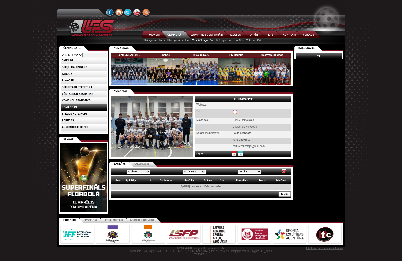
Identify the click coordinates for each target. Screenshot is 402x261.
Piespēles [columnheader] (242, 180)
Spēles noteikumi (74, 113)
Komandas (69, 107)
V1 (318, 55)
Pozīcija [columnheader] (189, 180)
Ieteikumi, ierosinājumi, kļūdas (324, 248)
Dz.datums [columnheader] (166, 180)
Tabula (67, 73)
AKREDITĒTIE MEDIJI (75, 127)
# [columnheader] (150, 180)
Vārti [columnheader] (223, 180)
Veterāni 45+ (253, 40)
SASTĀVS (120, 163)
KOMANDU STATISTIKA (76, 100)
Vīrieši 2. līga (218, 40)
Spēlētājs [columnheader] (131, 180)
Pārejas (68, 120)
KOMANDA (120, 90)
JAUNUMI (154, 34)
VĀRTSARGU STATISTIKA (78, 93)
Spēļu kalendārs (74, 67)
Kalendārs (306, 48)
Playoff (68, 80)
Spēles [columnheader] (208, 180)
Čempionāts (72, 48)
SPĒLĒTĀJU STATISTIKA (77, 87)
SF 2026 (68, 138)
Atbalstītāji (114, 220)
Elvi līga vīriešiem (154, 40)
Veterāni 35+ (236, 40)
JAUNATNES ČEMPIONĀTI (207, 34)
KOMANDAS (121, 48)
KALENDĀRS (141, 163)
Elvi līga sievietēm (178, 40)
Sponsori (90, 220)
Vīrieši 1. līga (200, 40)
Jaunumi (68, 60)
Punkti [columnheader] (263, 180)
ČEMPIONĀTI (175, 34)
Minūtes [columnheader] (281, 180)
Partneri (69, 220)
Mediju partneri (142, 220)
